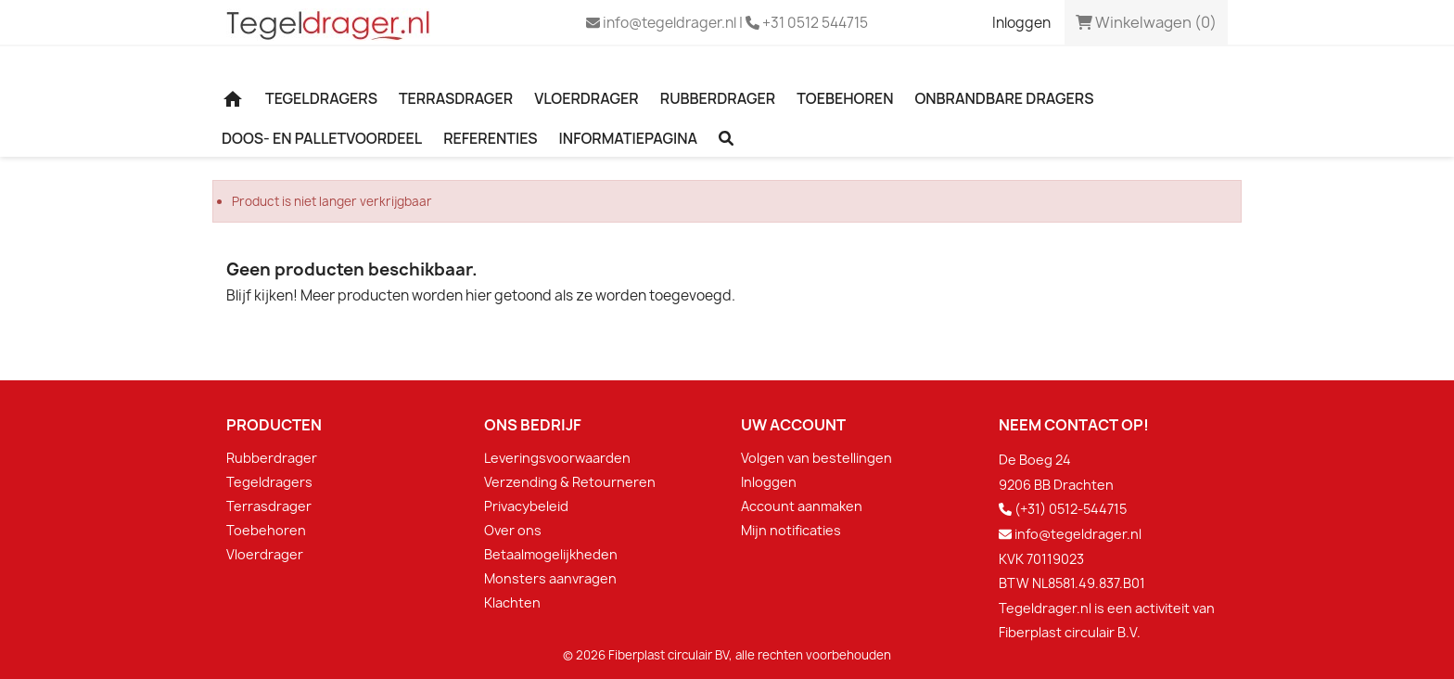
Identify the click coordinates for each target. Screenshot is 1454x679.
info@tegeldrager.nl (1078, 534)
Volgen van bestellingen (816, 458)
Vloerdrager (586, 98)
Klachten (512, 602)
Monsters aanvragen (550, 578)
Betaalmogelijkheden (551, 554)
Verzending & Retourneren (570, 482)
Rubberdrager (717, 98)
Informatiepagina (628, 138)
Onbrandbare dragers (1003, 98)
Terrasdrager (456, 98)
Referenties (490, 138)
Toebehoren (845, 98)
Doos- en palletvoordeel (322, 138)
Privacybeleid (526, 506)
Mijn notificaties (791, 530)
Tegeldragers (321, 98)
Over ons (513, 530)
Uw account (793, 425)
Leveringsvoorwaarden (557, 458)
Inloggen (769, 482)
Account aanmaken (801, 506)
